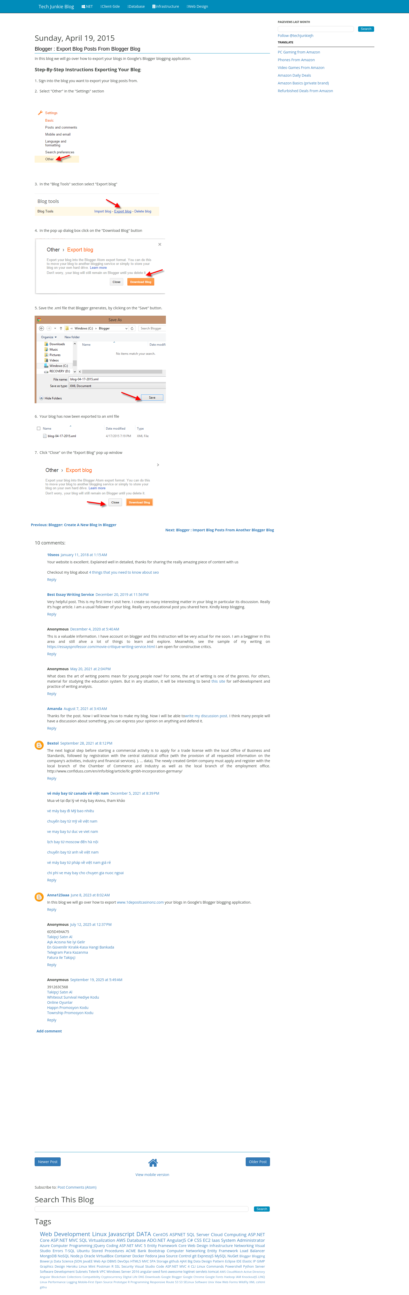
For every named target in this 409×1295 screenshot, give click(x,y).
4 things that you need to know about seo (124, 572)
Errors (58, 1250)
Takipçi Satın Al (59, 936)
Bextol (53, 743)
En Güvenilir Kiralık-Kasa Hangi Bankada (80, 947)
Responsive (157, 1282)
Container (123, 1255)
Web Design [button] (197, 6)
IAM (238, 1277)
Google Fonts (214, 1277)
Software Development (57, 1271)
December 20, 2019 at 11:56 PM (122, 594)
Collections (74, 1277)
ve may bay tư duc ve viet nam (72, 831)
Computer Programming (71, 1245)
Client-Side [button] (110, 6)
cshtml (260, 1282)
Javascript (121, 1234)
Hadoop (229, 1277)
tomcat (213, 1271)
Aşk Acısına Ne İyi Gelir (66, 941)
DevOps (123, 1261)
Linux (99, 1234)
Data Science (63, 1261)
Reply (51, 579)
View (218, 1282)
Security (127, 1266)
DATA (143, 1234)
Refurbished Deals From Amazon (305, 90)
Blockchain (58, 1277)
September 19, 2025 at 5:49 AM (96, 979)
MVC (145, 1261)
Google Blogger (171, 1277)
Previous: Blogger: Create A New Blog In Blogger (73, 524)
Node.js (76, 1255)
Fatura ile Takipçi (61, 957)
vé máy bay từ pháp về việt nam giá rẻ (79, 862)
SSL (117, 1266)
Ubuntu (83, 1250)
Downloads (152, 1277)
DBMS (112, 1261)
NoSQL (63, 1255)
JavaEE (88, 1261)
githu (43, 1287)
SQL (83, 1240)
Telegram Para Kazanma (67, 952)
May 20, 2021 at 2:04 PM (90, 668)
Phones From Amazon (296, 59)
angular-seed (150, 1271)
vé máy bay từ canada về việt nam (78, 793)
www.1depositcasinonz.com (140, 902)
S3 (181, 1282)
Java (161, 1255)
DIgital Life (130, 1277)
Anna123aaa (58, 895)
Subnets (81, 1271)
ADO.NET (156, 1240)
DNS (141, 1277)
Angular (45, 1277)
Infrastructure (221, 1245)
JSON (78, 1261)
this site (218, 681)
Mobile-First (86, 1282)
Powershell (233, 1266)
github (174, 1261)
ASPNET (177, 1234)
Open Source (103, 1282)
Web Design (198, 1245)
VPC (103, 1271)
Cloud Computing (228, 1234)
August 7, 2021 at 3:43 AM (85, 708)
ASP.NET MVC (64, 1240)
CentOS (160, 1234)
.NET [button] (87, 6)
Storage (162, 1261)
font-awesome (171, 1271)
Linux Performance (53, 1282)
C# (190, 1240)
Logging (72, 1282)
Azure (45, 1245)
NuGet (232, 1255)
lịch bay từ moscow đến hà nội (72, 841)
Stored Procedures (107, 1250)
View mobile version (152, 1174)
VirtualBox (104, 1255)
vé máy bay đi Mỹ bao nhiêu (70, 810)
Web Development (65, 1234)
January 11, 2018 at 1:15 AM (84, 554)
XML (252, 1282)
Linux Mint (87, 1266)
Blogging (258, 1256)
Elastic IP (249, 1261)
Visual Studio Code (149, 1266)
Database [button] (136, 6)
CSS (198, 1240)
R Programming (138, 1282)
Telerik (94, 1271)
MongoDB (48, 1255)
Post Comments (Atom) (77, 1187)
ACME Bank (136, 1250)
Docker (138, 1255)
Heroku (72, 1266)
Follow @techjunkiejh (295, 35)
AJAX (183, 1261)
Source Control (178, 1255)
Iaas (216, 1240)
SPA (153, 1261)
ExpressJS (206, 1255)
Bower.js (46, 1261)
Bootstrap (156, 1250)
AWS (121, 1240)
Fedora (151, 1255)
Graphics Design (52, 1266)
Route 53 (172, 1282)
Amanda (54, 708)
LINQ (261, 1277)
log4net (189, 1271)
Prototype (120, 1282)
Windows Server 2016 (122, 1271)
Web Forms (230, 1282)
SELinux (188, 1282)
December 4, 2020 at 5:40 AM (94, 629)
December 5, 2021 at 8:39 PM (134, 793)
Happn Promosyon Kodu (67, 1007)
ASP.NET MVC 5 (132, 1245)
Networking (243, 1245)
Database (136, 1240)
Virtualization (102, 1240)
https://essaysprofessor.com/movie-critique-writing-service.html (101, 646)
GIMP (261, 1261)
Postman (103, 1266)
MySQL (220, 1255)
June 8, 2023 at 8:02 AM (90, 895)
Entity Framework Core (167, 1245)
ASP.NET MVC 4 (177, 1266)
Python (248, 1266)
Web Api (100, 1261)
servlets (201, 1271)
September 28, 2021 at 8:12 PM (86, 743)
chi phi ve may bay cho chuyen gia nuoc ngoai (85, 872)
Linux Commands (210, 1266)
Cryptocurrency (111, 1277)
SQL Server (198, 1234)
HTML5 (135, 1261)
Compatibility (91, 1277)
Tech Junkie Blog (56, 6)
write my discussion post (206, 715)
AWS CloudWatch (231, 1272)
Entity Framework (222, 1250)
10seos (53, 554)
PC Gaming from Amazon (299, 52)
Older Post (258, 1161)
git (194, 1255)
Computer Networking (186, 1250)
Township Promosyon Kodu (70, 1012)
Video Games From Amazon (301, 67)
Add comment (49, 1031)
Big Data (194, 1261)
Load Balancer (252, 1250)
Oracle (89, 1255)
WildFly (243, 1282)
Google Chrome (193, 1277)
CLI (193, 1266)
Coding (112, 1245)
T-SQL (70, 1250)
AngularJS (176, 1240)
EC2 (207, 1240)
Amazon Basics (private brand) (303, 83)
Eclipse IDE (233, 1261)
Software (201, 1282)
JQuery (99, 1245)
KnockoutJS (249, 1277)
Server (260, 1266)
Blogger (245, 1256)
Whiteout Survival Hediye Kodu (73, 997)
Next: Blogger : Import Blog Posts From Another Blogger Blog (219, 529)
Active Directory (254, 1272)
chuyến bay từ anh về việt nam (72, 852)
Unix (211, 1282)
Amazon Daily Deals (294, 75)
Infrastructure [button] (165, 6)
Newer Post (47, 1161)
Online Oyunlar (60, 1002)
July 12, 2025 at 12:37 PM (91, 924)
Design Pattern (213, 1261)
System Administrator (243, 1240)
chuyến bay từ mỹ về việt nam (72, 821)
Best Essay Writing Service (70, 594)
